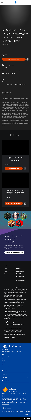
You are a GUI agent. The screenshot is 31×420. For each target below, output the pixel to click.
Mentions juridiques (4, 410)
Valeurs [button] (15, 374)
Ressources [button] (15, 381)
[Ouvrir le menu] (2, 2)
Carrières (4, 359)
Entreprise (4, 365)
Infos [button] (15, 355)
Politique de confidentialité (11, 410)
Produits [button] (15, 371)
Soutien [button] (15, 377)
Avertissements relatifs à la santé (11, 323)
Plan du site (23, 411)
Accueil (4, 349)
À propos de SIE (5, 357)
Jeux (8, 349)
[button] (14, 253)
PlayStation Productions (7, 363)
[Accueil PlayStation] (15, 2)
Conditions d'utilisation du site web (18, 411)
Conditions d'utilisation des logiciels (28, 412)
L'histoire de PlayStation (7, 367)
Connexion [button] (15, 384)
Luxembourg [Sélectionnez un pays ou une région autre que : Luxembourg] (7, 408)
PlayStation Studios (6, 361)
